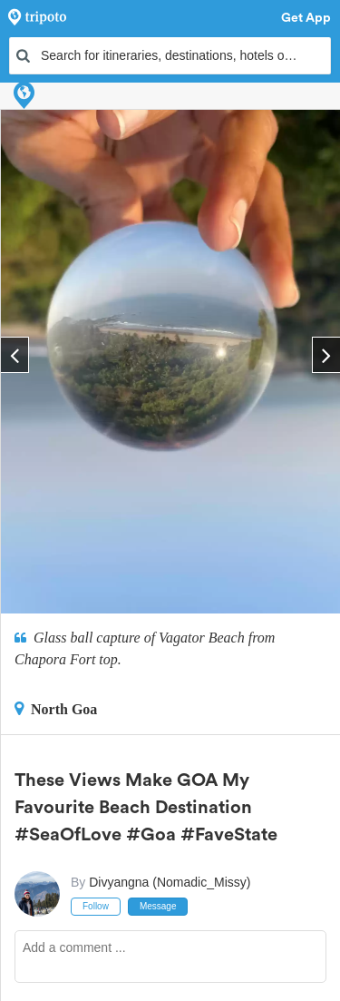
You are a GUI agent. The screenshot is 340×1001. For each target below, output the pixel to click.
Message (158, 906)
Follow (96, 906)
